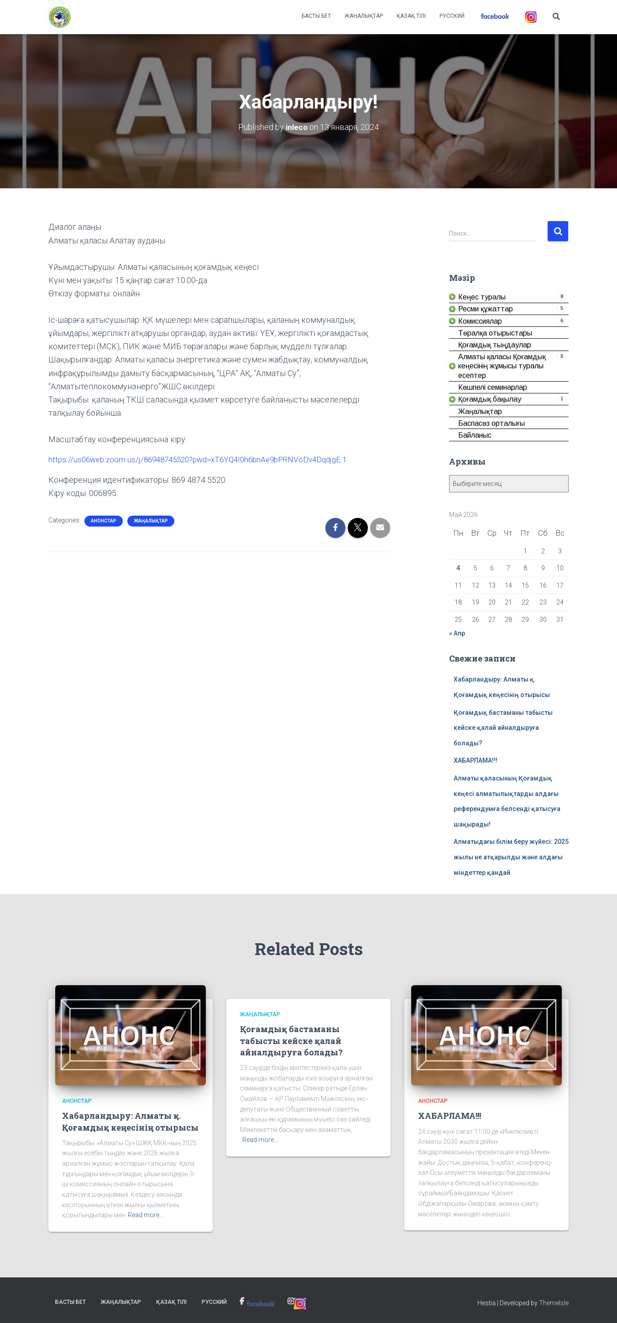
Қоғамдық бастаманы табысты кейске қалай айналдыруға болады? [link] (503, 727)
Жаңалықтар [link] (364, 16)
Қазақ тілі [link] (411, 16)
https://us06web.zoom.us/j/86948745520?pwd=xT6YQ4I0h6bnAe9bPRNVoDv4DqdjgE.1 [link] (205, 459)
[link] (60, 17)
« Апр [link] (457, 632)
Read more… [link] (145, 1215)
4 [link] (458, 568)
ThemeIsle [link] (554, 1302)
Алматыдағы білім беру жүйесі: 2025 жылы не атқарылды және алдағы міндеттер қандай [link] (511, 857)
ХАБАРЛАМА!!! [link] (475, 760)
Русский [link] (452, 16)
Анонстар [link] (103, 520)
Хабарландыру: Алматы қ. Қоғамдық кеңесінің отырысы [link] (130, 1121)
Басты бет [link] (316, 16)
